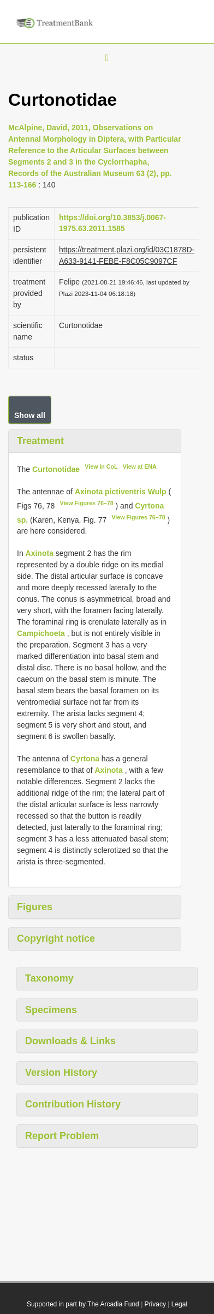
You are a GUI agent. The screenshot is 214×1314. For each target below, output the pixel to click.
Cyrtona (84, 758)
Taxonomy (49, 978)
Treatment (40, 440)
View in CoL (101, 466)
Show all (29, 415)
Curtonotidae (56, 469)
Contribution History (73, 1104)
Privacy (155, 1304)
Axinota (40, 553)
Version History (61, 1072)
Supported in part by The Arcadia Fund (83, 1304)
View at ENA (140, 466)
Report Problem (62, 1135)
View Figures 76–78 (86, 503)
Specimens (51, 1009)
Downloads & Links (70, 1041)
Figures (34, 906)
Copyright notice (56, 938)
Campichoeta (41, 633)
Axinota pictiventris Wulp (121, 491)
